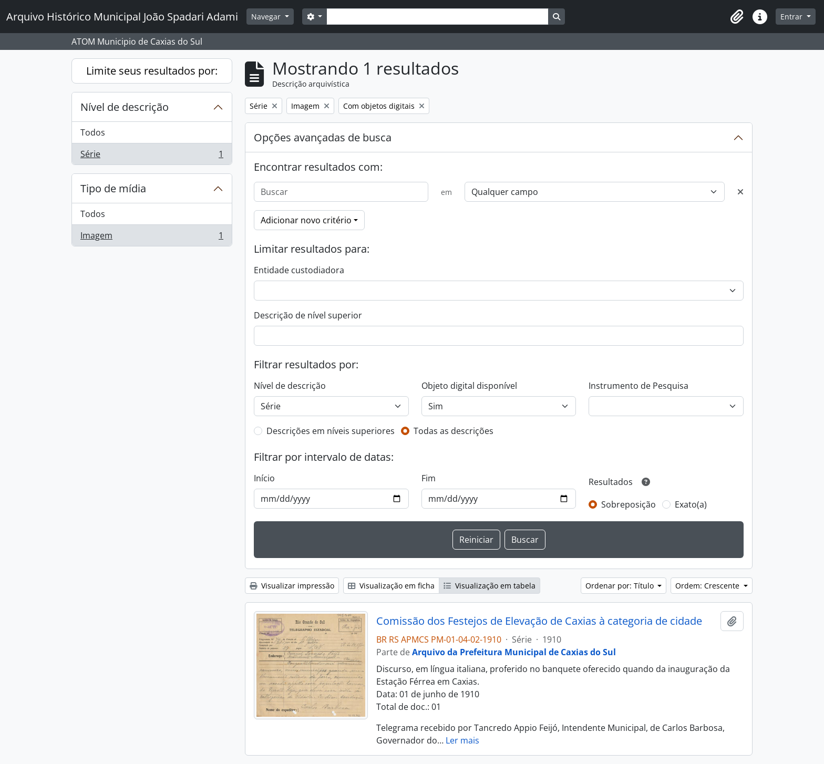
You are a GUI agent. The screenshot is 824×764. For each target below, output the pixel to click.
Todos (92, 132)
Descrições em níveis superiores (330, 431)
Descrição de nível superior (308, 315)
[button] (736, 16)
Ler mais (462, 740)
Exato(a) (691, 504)
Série (151, 156)
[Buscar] (341, 192)
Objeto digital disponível (469, 385)
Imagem (151, 237)
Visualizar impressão (292, 586)
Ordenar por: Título (620, 586)
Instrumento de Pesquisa (638, 385)
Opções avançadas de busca (323, 137)
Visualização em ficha (391, 586)
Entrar (792, 17)
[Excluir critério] (740, 191)
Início (264, 478)
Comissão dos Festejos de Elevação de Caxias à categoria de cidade (539, 621)
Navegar (267, 17)
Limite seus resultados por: (152, 71)
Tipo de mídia (113, 188)
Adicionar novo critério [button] (306, 220)
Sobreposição (628, 504)
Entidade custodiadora (299, 270)
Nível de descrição (124, 107)
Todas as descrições (453, 431)
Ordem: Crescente (708, 586)
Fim (428, 478)
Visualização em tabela (489, 586)
